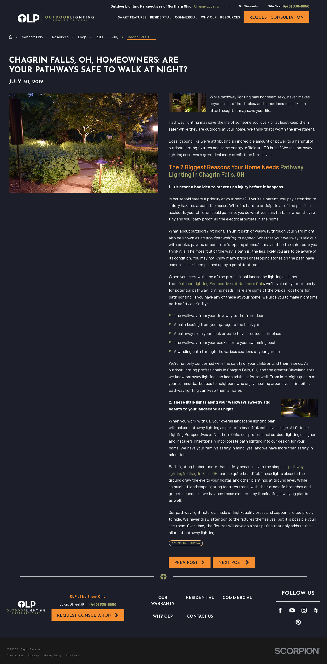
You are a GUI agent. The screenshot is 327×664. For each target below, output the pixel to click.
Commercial (237, 598)
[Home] (56, 18)
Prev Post (189, 562)
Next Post (234, 562)
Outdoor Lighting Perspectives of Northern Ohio (221, 283)
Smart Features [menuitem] (132, 17)
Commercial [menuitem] (186, 17)
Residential (200, 598)
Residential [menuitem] (160, 17)
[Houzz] (315, 610)
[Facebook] (280, 610)
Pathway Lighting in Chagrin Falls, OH (236, 170)
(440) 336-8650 (296, 6)
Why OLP (163, 617)
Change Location (207, 6)
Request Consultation (88, 615)
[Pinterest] (298, 622)
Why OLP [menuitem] (209, 17)
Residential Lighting (186, 543)
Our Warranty (248, 6)
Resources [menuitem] (230, 17)
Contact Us (200, 617)
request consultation (276, 18)
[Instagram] (304, 610)
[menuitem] (15, 655)
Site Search (276, 6)
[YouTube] (292, 610)
